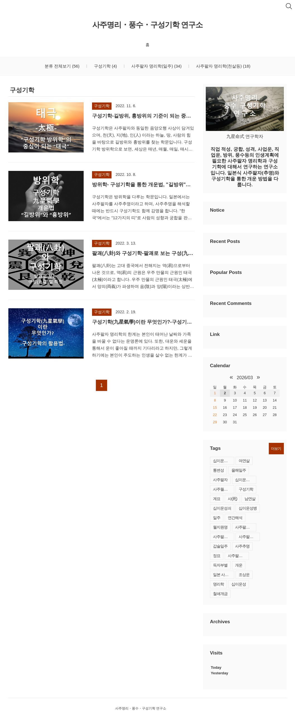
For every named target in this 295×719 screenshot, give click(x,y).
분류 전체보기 (62, 66)
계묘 (216, 498)
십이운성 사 (244, 479)
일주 (216, 517)
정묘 (216, 555)
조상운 (244, 574)
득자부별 (220, 565)
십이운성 (238, 584)
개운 (238, 565)
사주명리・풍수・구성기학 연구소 (147, 25)
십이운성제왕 (223, 460)
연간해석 (235, 517)
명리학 (218, 584)
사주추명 (242, 546)
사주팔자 (220, 479)
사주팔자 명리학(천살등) (222, 66)
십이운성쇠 (222, 508)
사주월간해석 (223, 489)
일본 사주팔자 (223, 574)
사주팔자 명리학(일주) (156, 66)
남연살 (250, 498)
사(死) (232, 498)
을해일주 (238, 470)
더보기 (276, 448)
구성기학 (105, 66)
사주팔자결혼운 (249, 536)
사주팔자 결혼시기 (223, 536)
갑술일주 (220, 546)
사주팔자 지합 (238, 555)
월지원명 (220, 527)
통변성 (218, 470)
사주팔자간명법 (245, 527)
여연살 (244, 460)
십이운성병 (248, 508)
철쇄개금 (220, 593)
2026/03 (245, 377)
